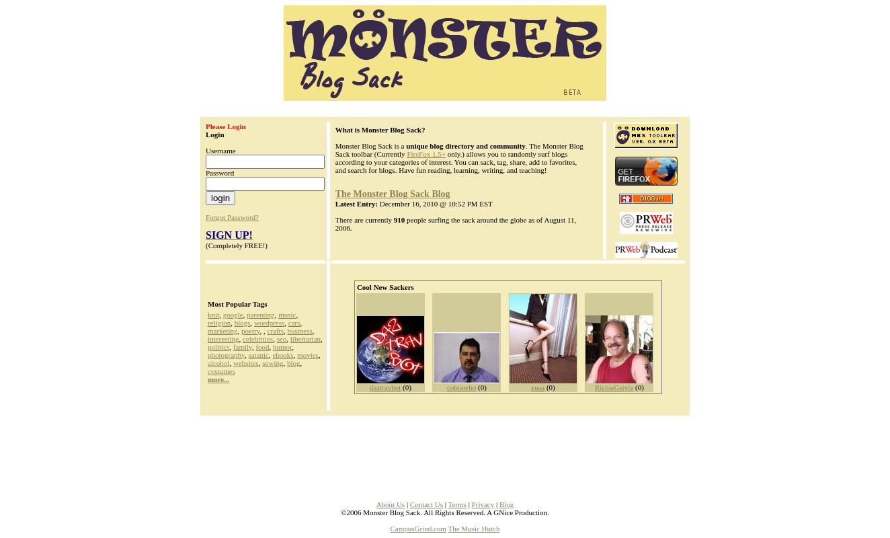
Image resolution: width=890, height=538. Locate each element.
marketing (223, 331)
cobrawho (461, 387)
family (242, 347)
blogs (243, 323)
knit (213, 315)
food (262, 347)
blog (293, 363)
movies (308, 355)
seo (282, 339)
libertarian (305, 339)
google (233, 315)
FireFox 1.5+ (426, 154)
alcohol (218, 363)
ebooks (282, 355)
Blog (506, 504)
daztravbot (385, 387)
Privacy (483, 504)
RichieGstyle (614, 387)
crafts (276, 331)
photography (226, 355)
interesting (223, 339)
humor (282, 347)
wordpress (269, 323)
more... (218, 379)
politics (218, 347)
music (287, 315)
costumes (221, 371)
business (299, 331)
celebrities (258, 339)
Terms (457, 504)
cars (294, 323)
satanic (258, 355)
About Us (390, 504)
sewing (272, 363)
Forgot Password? (232, 217)
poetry (250, 331)
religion (219, 323)
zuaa (537, 387)
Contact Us (426, 504)
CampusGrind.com (418, 529)
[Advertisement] (445, 454)
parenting (261, 315)
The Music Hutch (474, 529)
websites (246, 363)
